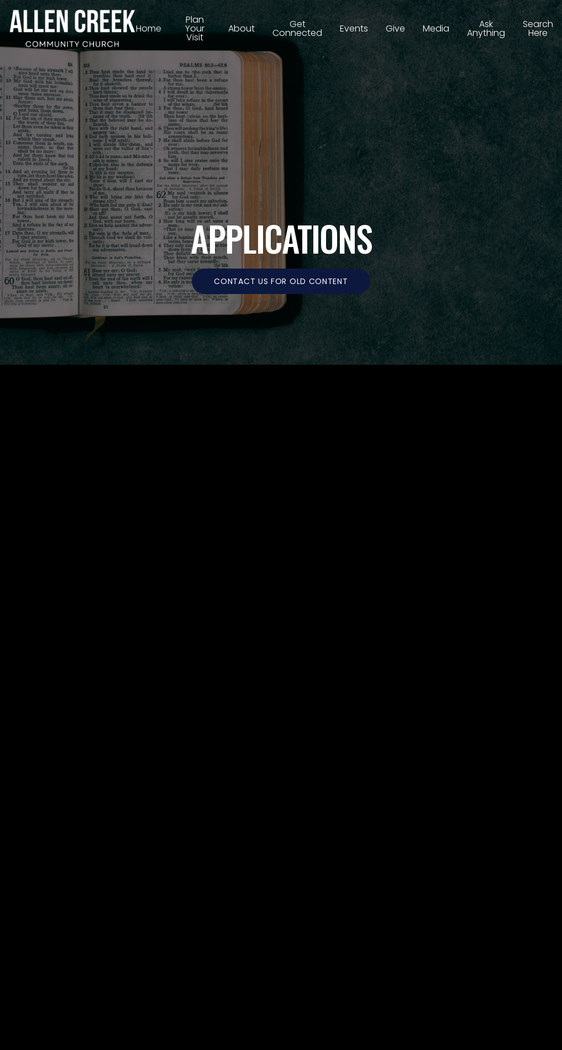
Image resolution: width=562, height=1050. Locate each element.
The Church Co (281, 964)
